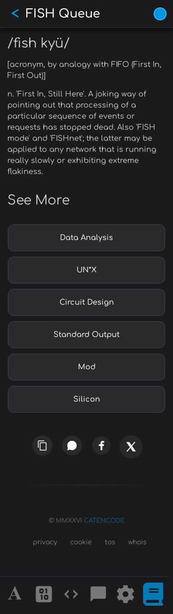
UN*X (86, 270)
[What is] (153, 595)
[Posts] (98, 595)
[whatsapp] (72, 445)
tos (110, 542)
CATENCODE (104, 521)
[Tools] (125, 595)
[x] (131, 453)
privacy (45, 542)
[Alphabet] (16, 595)
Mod (86, 367)
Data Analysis (86, 238)
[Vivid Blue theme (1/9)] (160, 13)
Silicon (86, 399)
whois (137, 542)
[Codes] (71, 595)
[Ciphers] (44, 595)
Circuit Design (87, 302)
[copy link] (42, 445)
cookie (81, 542)
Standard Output (86, 335)
